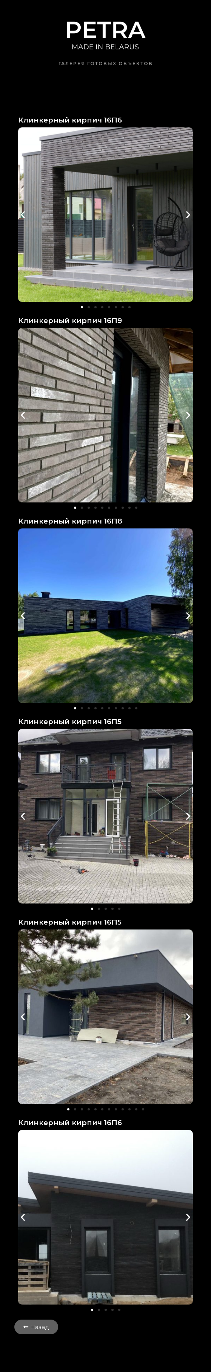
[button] (23, 214)
